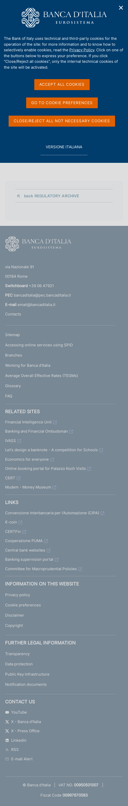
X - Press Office (22, 730)
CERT (10, 477)
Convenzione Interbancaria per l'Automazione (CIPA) (52, 512)
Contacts (13, 314)
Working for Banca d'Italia (27, 365)
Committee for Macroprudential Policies (41, 568)
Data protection (19, 664)
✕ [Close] (121, 8)
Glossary (13, 385)
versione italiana (63, 149)
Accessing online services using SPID (39, 345)
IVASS (10, 440)
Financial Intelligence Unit (28, 422)
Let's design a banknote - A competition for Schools (51, 449)
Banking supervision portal (29, 559)
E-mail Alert (19, 758)
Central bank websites (25, 550)
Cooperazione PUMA (24, 540)
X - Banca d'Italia (23, 721)
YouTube (16, 712)
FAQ (8, 396)
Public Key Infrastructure (27, 674)
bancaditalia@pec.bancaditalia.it (42, 295)
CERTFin (13, 531)
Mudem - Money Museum (28, 487)
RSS (12, 749)
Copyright (14, 625)
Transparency (17, 653)
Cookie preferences (23, 605)
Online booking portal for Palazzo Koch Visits (45, 468)
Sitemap (12, 334)
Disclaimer (14, 615)
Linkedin (15, 740)
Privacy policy (17, 594)
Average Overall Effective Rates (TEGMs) (41, 375)
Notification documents (26, 684)
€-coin (11, 522)
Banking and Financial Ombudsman (36, 431)
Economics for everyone (27, 459)
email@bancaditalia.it (36, 304)
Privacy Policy (81, 49)
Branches (13, 355)
